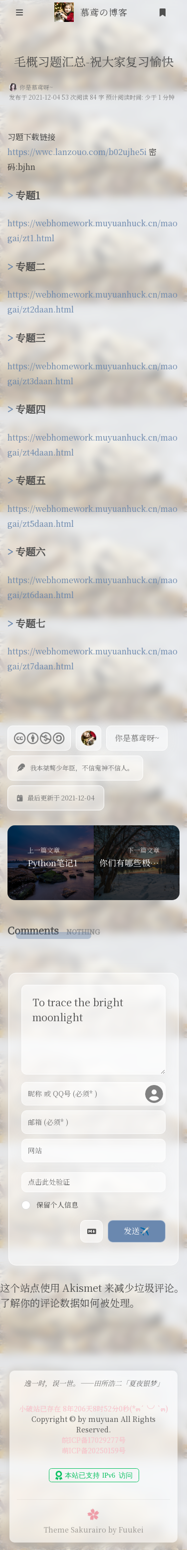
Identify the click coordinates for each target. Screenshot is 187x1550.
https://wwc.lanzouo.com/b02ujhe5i (77, 151)
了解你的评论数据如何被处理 (65, 1302)
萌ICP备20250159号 (94, 1450)
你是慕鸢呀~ (36, 87)
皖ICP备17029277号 (94, 1440)
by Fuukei (126, 1530)
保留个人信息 (49, 1205)
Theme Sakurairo (75, 1530)
